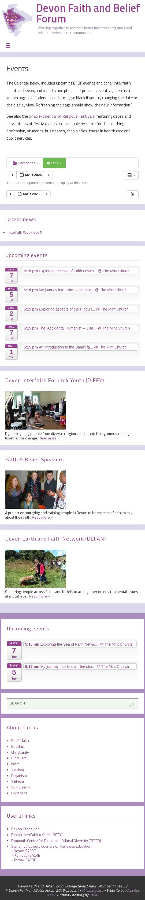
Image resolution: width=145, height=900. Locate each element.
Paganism (19, 775)
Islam (15, 764)
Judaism (17, 769)
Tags (54, 163)
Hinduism (18, 758)
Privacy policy (92, 890)
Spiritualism (20, 787)
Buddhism (19, 746)
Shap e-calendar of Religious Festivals (61, 116)
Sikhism (17, 781)
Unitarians (19, 793)
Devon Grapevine (25, 829)
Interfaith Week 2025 (25, 232)
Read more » (49, 438)
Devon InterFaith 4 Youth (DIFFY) (36, 834)
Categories (26, 163)
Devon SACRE (25, 850)
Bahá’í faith (20, 740)
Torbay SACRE (25, 860)
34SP (93, 895)
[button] (132, 194)
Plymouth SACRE (27, 855)
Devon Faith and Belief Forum (88, 13)
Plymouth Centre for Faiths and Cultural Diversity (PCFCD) (56, 840)
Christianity (20, 752)
